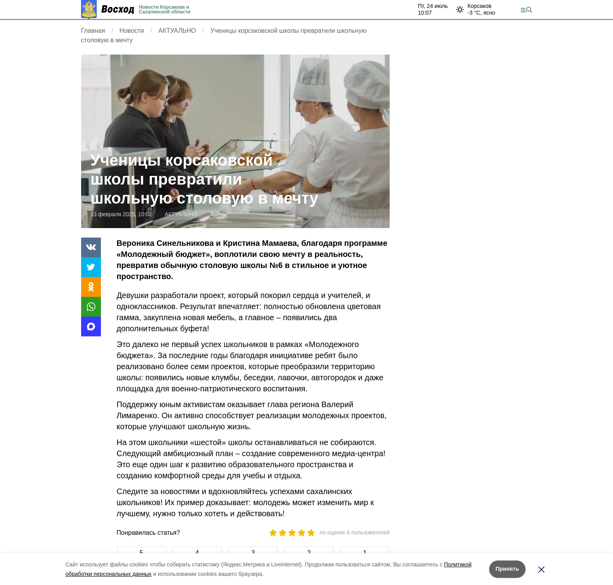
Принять (507, 569)
